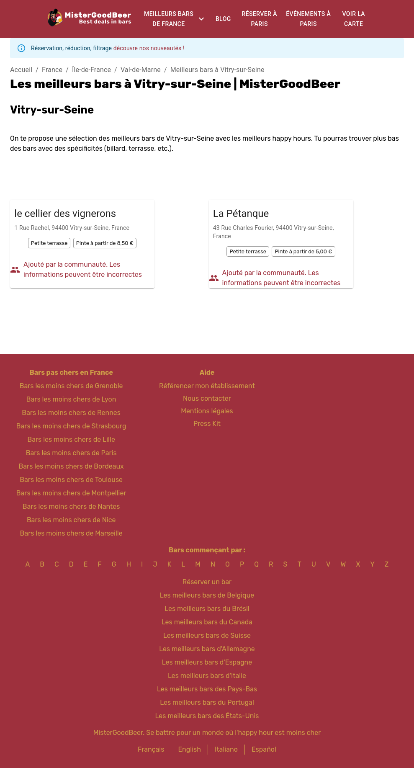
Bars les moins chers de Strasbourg (71, 426)
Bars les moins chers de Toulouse (71, 480)
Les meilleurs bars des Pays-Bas (207, 689)
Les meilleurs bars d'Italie (207, 676)
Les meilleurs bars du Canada (207, 622)
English (189, 749)
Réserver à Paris (259, 19)
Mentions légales (207, 411)
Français (151, 749)
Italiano (226, 749)
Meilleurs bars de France (168, 19)
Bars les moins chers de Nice (71, 520)
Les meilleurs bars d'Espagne (207, 662)
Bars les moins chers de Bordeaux (71, 466)
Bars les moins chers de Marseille (71, 533)
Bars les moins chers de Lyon (71, 399)
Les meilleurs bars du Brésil (207, 609)
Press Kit (207, 424)
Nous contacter (207, 398)
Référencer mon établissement (207, 386)
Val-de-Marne (141, 70)
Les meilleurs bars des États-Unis (207, 716)
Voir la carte (353, 19)
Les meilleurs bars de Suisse (207, 635)
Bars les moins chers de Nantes (71, 506)
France (52, 70)
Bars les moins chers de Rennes (71, 413)
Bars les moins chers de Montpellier (71, 493)
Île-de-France (91, 70)
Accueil (21, 70)
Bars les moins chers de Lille (71, 439)
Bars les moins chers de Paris (71, 453)
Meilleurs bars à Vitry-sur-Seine (217, 70)
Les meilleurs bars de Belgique (207, 595)
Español (264, 749)
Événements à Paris (308, 19)
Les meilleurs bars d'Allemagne (207, 649)
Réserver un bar (207, 582)
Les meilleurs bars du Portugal (207, 702)
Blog (223, 18)
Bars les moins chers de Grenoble (71, 386)
